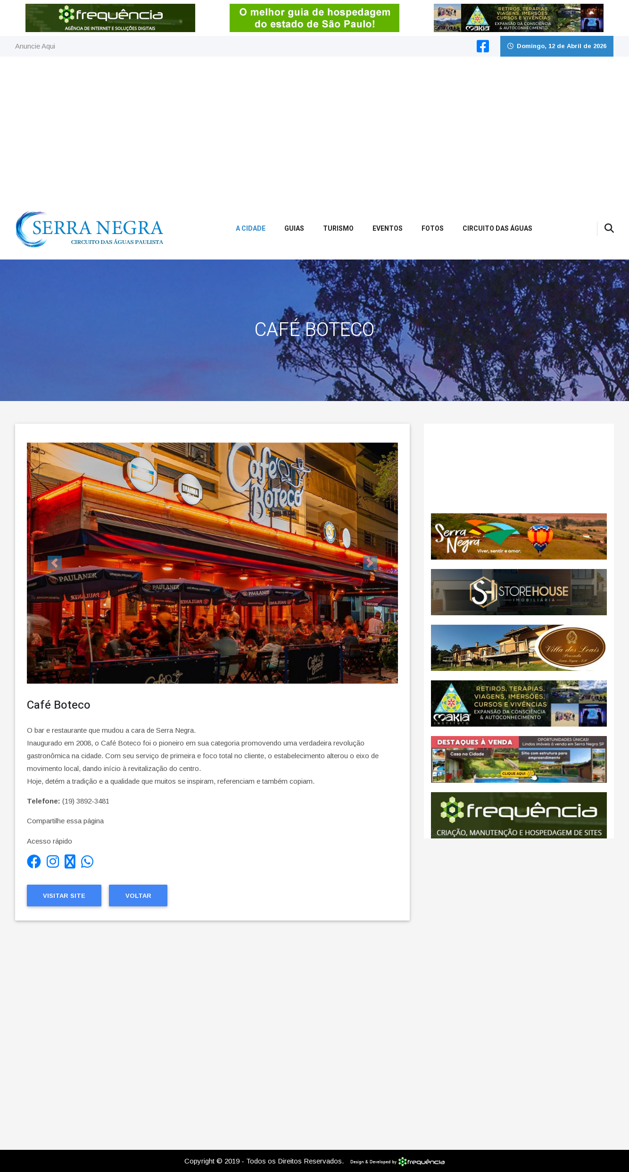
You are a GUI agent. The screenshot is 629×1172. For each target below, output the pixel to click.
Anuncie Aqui (35, 46)
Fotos (433, 229)
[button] (55, 563)
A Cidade (250, 229)
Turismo (338, 229)
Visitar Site (64, 895)
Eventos (387, 229)
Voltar (138, 895)
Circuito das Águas (497, 229)
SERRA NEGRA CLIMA (519, 468)
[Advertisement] (314, 127)
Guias (294, 229)
